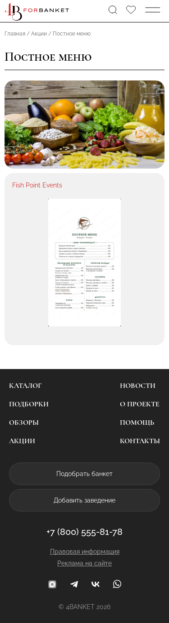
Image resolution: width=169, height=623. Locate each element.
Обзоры (24, 422)
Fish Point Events (37, 185)
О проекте (140, 404)
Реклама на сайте (84, 563)
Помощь (137, 422)
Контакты (140, 441)
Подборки (29, 404)
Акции (22, 441)
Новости (137, 385)
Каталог (25, 385)
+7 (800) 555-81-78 (84, 531)
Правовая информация (84, 551)
